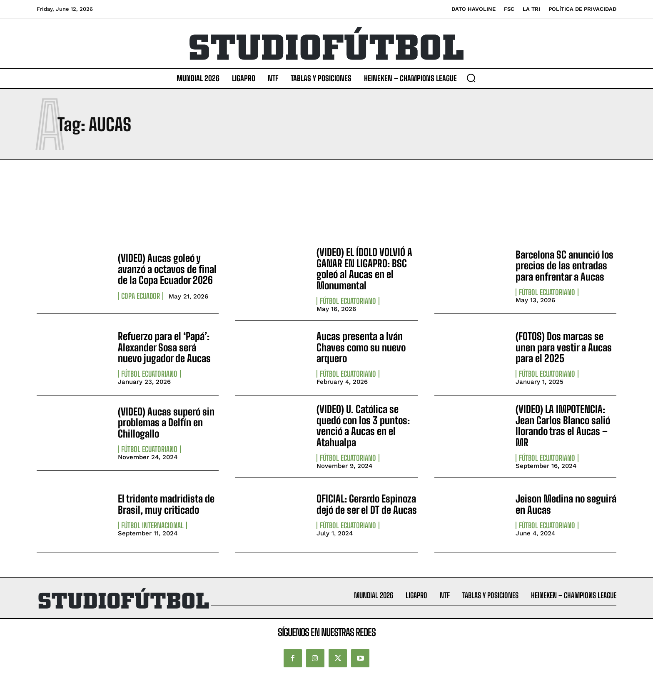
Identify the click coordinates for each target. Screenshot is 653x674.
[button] (471, 78)
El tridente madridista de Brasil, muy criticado (166, 503)
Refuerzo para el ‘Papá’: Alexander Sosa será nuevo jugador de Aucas (164, 347)
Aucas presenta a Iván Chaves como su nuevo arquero (361, 347)
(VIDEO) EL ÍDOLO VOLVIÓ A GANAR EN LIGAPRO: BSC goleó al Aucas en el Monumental (364, 268)
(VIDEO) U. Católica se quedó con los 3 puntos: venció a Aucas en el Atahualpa (363, 425)
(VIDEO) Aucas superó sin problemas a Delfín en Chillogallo (166, 422)
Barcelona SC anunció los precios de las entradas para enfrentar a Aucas (564, 266)
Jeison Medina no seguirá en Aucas (566, 503)
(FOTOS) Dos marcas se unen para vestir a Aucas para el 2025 (564, 347)
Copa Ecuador (140, 296)
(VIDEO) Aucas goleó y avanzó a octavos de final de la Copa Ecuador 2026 (167, 269)
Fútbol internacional (152, 525)
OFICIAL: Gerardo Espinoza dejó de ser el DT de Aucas (367, 503)
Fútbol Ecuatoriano (348, 301)
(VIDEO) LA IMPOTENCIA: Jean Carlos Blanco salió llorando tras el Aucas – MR (563, 425)
